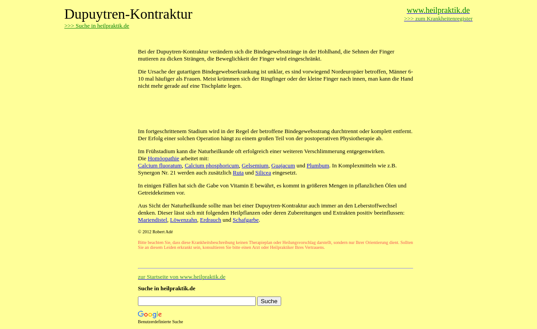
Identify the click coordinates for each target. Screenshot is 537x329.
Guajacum (283, 165)
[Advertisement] (242, 39)
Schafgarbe (245, 219)
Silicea (263, 172)
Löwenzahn (183, 219)
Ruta (238, 172)
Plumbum (318, 165)
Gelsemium (255, 165)
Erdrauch (210, 219)
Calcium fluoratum (160, 165)
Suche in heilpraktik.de (166, 288)
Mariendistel (152, 219)
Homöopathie (163, 158)
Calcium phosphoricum (212, 165)
